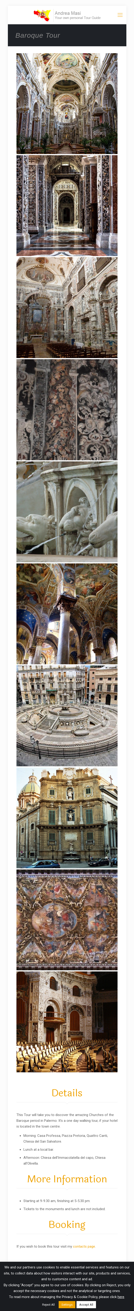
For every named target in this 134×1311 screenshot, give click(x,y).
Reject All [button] (48, 1304)
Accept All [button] (86, 1304)
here (121, 1297)
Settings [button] (67, 1304)
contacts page (84, 1246)
